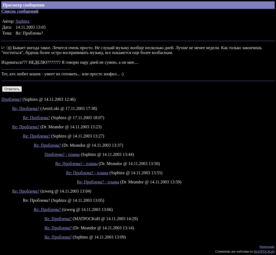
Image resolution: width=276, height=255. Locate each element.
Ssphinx (23, 21)
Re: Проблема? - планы (76, 163)
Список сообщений (20, 11)
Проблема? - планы (62, 154)
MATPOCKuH (264, 251)
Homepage (267, 246)
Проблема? (11, 99)
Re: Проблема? (25, 108)
